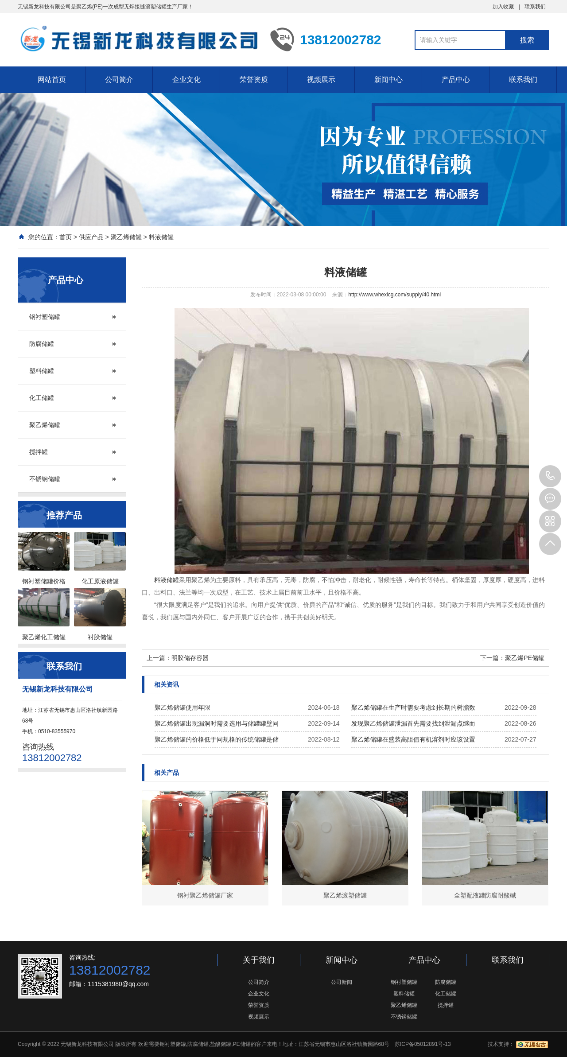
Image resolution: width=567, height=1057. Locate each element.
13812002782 (550, 476)
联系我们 (535, 7)
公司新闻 (341, 982)
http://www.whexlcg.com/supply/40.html (394, 294)
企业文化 (186, 79)
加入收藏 (503, 7)
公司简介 (119, 79)
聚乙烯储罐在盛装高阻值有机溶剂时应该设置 (413, 739)
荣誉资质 (254, 79)
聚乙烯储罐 (126, 237)
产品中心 (456, 79)
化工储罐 (41, 397)
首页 (65, 237)
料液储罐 (161, 237)
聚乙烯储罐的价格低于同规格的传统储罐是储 (217, 739)
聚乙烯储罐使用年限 (182, 707)
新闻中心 (388, 79)
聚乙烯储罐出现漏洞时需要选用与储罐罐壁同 (217, 723)
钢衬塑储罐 (44, 316)
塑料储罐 (41, 370)
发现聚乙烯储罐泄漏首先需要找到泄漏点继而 (413, 723)
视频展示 (321, 79)
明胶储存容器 (190, 657)
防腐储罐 (41, 343)
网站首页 (52, 79)
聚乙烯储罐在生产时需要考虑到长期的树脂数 (413, 707)
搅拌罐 (38, 451)
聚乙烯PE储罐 (524, 657)
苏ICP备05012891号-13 (423, 1044)
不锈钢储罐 (44, 478)
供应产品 (91, 237)
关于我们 (259, 960)
